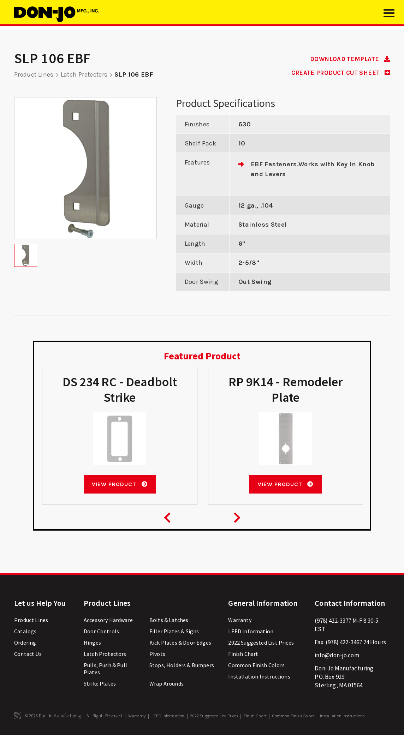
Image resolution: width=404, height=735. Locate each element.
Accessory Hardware (108, 619)
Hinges (92, 642)
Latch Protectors (85, 74)
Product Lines (34, 74)
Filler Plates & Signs (174, 631)
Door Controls (101, 631)
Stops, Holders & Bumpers (181, 665)
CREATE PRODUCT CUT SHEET (337, 73)
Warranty (239, 619)
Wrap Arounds (166, 683)
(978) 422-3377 (333, 621)
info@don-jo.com (337, 655)
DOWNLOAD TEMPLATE (347, 59)
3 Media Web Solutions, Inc (17, 715)
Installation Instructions (259, 676)
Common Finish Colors (256, 665)
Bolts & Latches (169, 619)
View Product (119, 483)
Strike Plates (100, 683)
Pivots (157, 653)
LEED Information (250, 631)
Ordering (25, 642)
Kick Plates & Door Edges (180, 642)
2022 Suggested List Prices (260, 642)
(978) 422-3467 (344, 642)
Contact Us (28, 653)
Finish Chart (243, 653)
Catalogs (25, 631)
